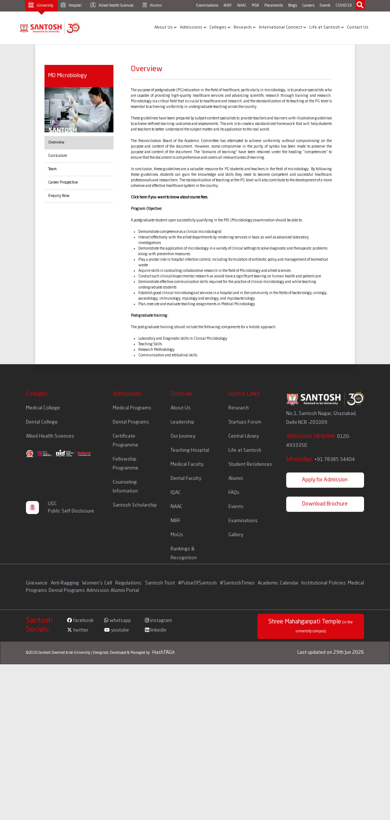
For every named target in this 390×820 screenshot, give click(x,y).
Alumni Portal (124, 590)
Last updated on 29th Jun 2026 (330, 652)
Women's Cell (97, 583)
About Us (165, 27)
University (40, 4)
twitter (77, 630)
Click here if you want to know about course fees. (169, 197)
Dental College (42, 422)
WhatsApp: (320, 459)
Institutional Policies (323, 583)
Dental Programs (131, 422)
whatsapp (117, 620)
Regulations (129, 583)
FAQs (233, 492)
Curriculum (57, 156)
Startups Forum (244, 422)
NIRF (228, 5)
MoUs (177, 535)
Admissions (193, 27)
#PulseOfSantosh (197, 583)
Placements (273, 5)
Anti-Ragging (65, 583)
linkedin (155, 630)
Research (245, 27)
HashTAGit (163, 652)
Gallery (235, 535)
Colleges (220, 27)
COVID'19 (344, 5)
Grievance (37, 583)
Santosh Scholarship (135, 505)
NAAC (242, 5)
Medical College (43, 408)
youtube (116, 630)
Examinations (207, 5)
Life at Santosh (326, 27)
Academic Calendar (278, 583)
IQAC (176, 492)
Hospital (71, 4)
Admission (97, 590)
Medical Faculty (187, 464)
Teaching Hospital (190, 450)
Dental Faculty (186, 478)
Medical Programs (132, 408)
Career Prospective (63, 182)
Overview (56, 142)
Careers (308, 5)
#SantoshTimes (237, 583)
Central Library (243, 436)
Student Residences (250, 464)
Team (52, 169)
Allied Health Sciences (111, 4)
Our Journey (183, 436)
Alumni (152, 4)
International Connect (282, 27)
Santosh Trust (160, 583)
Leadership (182, 422)
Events (325, 5)
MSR (255, 5)
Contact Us (357, 28)
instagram (158, 620)
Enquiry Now (59, 196)
